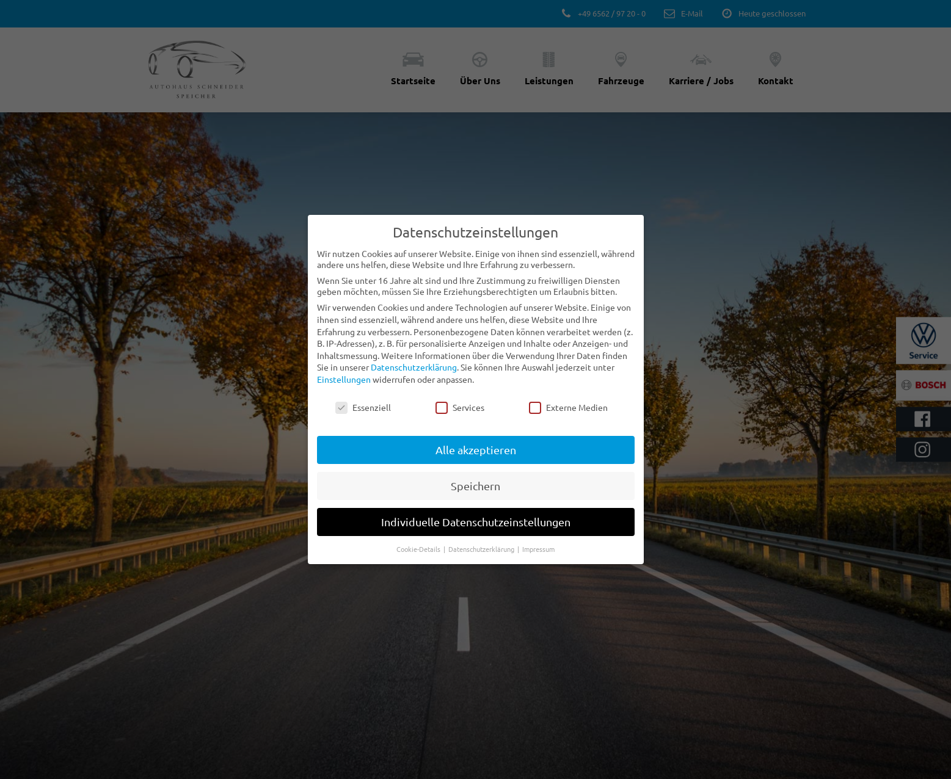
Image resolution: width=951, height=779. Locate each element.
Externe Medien (568, 325)
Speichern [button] (475, 404)
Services (459, 325)
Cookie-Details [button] (419, 468)
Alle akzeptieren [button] (475, 368)
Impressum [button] (538, 468)
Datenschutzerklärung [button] (482, 468)
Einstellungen (344, 297)
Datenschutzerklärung (414, 285)
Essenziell (363, 325)
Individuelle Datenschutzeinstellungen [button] (475, 440)
